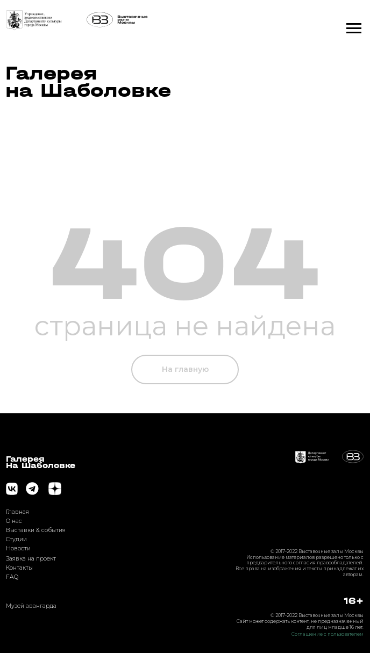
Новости (18, 548)
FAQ (12, 576)
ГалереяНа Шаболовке (40, 462)
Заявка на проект (31, 558)
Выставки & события (36, 530)
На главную (185, 369)
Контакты (19, 567)
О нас (14, 521)
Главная (17, 511)
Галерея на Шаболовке (88, 82)
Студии (16, 539)
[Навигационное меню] (353, 28)
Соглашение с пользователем (327, 634)
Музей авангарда (31, 605)
